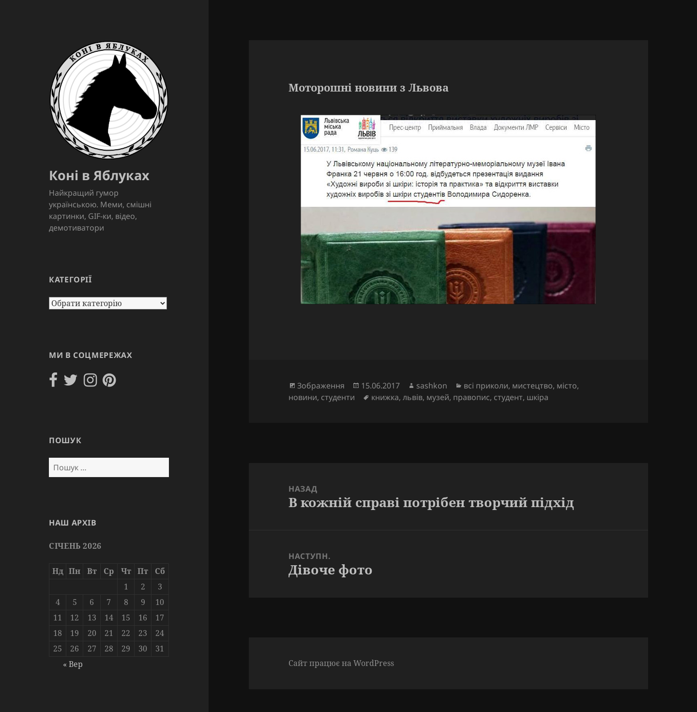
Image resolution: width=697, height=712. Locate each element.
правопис (471, 397)
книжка (385, 397)
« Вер (73, 664)
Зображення (321, 385)
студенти (338, 397)
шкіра (537, 397)
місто (567, 385)
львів (413, 397)
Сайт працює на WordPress (341, 663)
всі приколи (486, 385)
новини (302, 397)
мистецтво (532, 385)
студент (508, 397)
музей (437, 397)
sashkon (431, 385)
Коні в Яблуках (99, 175)
